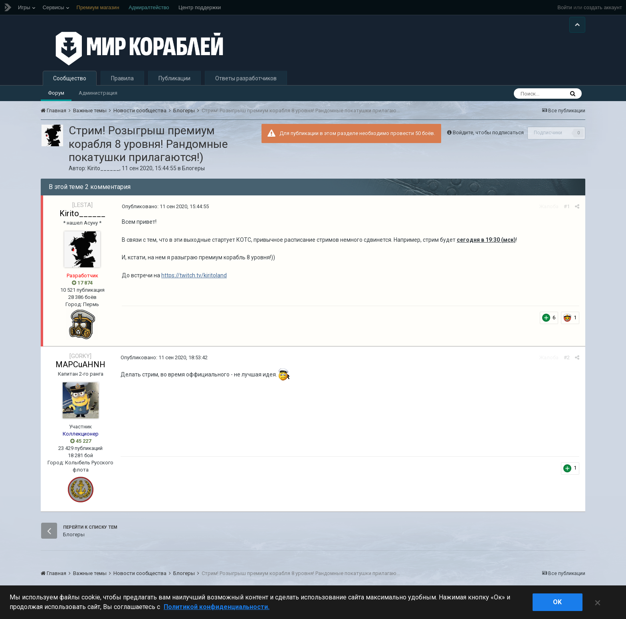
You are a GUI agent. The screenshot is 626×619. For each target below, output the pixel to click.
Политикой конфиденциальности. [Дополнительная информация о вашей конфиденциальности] (216, 607)
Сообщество (69, 78)
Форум (56, 93)
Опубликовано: (165, 206)
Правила (122, 78)
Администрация (98, 93)
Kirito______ (103, 168)
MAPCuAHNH (80, 364)
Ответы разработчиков (246, 78)
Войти (564, 7)
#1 (567, 206)
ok (557, 602)
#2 (567, 357)
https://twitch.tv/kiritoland (194, 275)
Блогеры (193, 168)
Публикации (174, 78)
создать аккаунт (603, 7)
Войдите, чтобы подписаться (488, 132)
